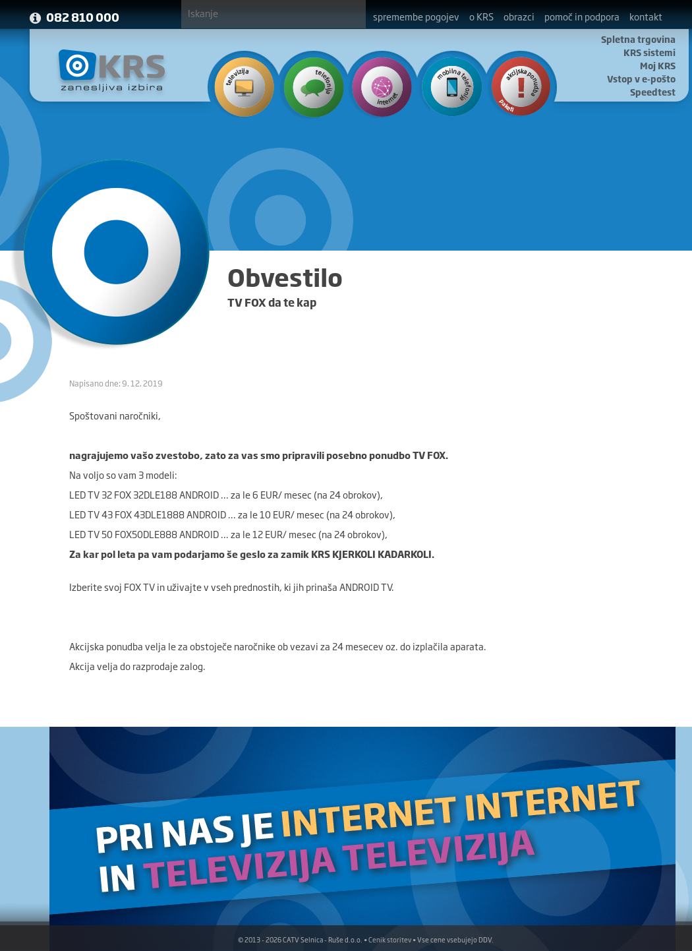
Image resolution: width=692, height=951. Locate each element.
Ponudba (514, 85)
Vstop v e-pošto (641, 78)
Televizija (243, 85)
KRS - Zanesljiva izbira (112, 70)
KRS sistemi (649, 52)
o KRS (481, 16)
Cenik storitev (389, 939)
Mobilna (446, 85)
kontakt (645, 16)
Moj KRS (658, 65)
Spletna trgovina (638, 39)
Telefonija (310, 85)
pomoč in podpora (582, 16)
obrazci (519, 16)
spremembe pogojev (416, 16)
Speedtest (653, 91)
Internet (378, 85)
